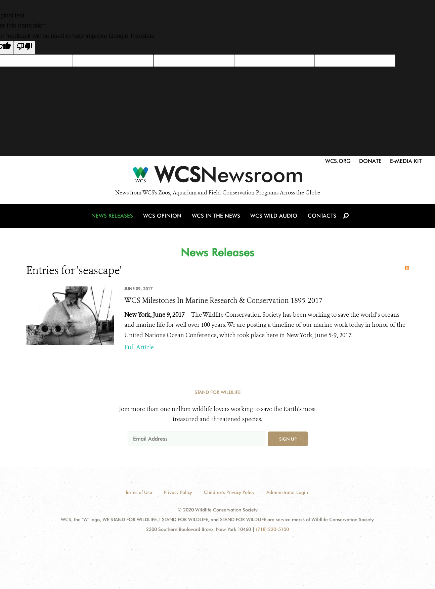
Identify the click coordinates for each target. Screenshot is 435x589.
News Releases (113, 217)
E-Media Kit (406, 161)
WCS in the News (216, 217)
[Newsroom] (217, 176)
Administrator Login (287, 492)
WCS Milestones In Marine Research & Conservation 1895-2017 (223, 300)
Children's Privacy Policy (229, 492)
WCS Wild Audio (274, 217)
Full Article (139, 347)
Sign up (288, 439)
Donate (370, 161)
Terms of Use (138, 492)
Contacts (321, 217)
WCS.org (338, 161)
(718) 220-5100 (272, 529)
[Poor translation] (24, 47)
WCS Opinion (163, 217)
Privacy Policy (178, 492)
